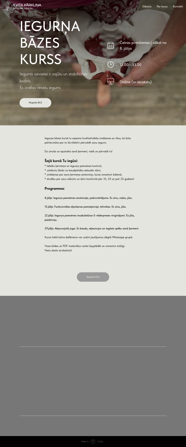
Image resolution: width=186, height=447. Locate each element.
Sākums (146, 6)
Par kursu (162, 6)
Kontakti (178, 6)
